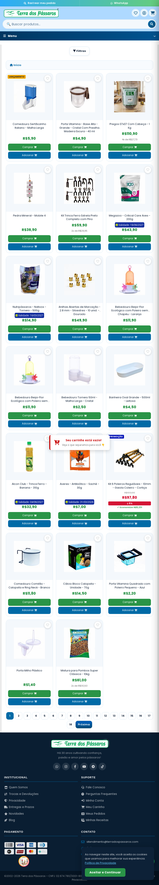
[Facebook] (75, 766)
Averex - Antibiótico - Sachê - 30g (79, 485)
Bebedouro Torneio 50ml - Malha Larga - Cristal (79, 399)
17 (149, 716)
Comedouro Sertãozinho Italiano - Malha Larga (29, 126)
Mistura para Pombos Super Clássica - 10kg (79, 672)
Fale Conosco (93, 787)
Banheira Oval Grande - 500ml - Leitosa (129, 399)
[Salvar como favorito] (47, 78)
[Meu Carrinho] (153, 13)
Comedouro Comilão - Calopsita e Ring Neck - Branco (29, 585)
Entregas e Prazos (19, 807)
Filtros (79, 51)
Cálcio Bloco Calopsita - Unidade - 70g (79, 585)
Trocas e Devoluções (21, 794)
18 (70, 724)
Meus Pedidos (93, 814)
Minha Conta (92, 801)
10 (88, 716)
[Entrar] (144, 13)
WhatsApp (119, 3)
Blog (9, 820)
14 (123, 716)
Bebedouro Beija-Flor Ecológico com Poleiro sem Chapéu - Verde (29, 399)
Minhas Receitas (94, 820)
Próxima (84, 724)
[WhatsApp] (56, 766)
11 (97, 716)
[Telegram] (93, 766)
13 (114, 716)
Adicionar (29, 155)
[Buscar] (151, 24)
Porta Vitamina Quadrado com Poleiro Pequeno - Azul (129, 585)
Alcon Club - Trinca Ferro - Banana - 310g (29, 485)
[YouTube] (84, 766)
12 (105, 716)
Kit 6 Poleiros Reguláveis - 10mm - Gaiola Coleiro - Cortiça (129, 485)
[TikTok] (102, 766)
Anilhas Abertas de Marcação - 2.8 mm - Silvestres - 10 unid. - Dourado (79, 310)
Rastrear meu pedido (39, 3)
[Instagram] (66, 766)
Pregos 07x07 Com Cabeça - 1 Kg (130, 126)
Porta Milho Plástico (29, 670)
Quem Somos (16, 787)
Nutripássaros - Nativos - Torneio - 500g (29, 308)
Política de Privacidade (100, 863)
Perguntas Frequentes (99, 794)
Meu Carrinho (93, 807)
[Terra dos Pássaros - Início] (67, 13)
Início (15, 65)
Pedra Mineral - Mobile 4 (29, 215)
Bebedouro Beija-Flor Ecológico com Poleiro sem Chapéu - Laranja (129, 310)
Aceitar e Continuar (105, 872)
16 (140, 716)
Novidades (14, 814)
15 (131, 716)
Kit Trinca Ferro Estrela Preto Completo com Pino (79, 217)
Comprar (29, 147)
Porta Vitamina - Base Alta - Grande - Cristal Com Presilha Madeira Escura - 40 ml (79, 127)
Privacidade (14, 801)
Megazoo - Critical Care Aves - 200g (129, 217)
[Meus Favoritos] (136, 13)
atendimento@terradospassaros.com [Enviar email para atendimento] (109, 842)
